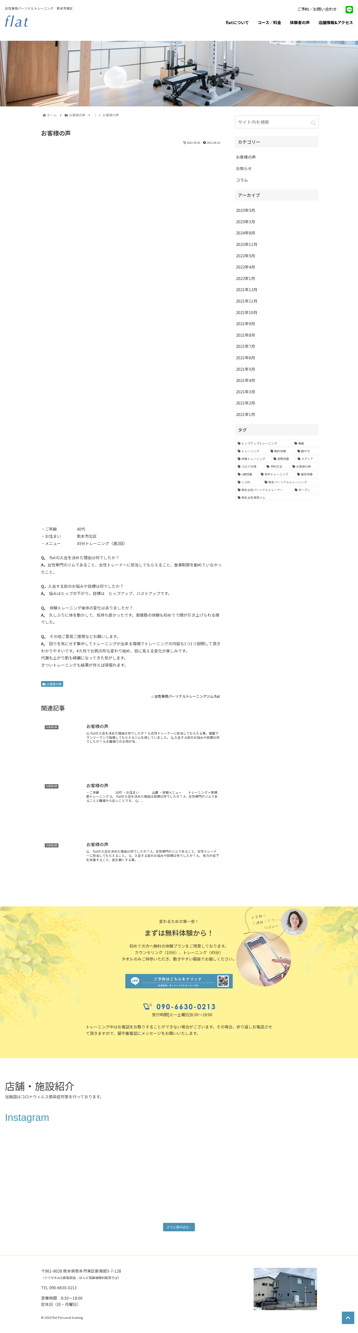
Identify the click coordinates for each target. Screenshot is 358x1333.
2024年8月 (245, 233)
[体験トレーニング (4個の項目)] (252, 458)
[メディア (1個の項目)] (306, 458)
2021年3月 (245, 392)
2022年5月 (245, 256)
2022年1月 (245, 278)
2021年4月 (245, 380)
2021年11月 (246, 301)
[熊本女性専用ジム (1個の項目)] (276, 497)
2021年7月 (245, 346)
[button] (313, 123)
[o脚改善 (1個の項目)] (246, 474)
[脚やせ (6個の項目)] (306, 451)
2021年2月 (245, 403)
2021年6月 (245, 358)
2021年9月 (245, 323)
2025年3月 (245, 222)
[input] (276, 122)
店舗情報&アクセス (335, 22)
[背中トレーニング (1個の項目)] (276, 474)
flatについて (237, 22)
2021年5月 (245, 369)
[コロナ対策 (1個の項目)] (249, 466)
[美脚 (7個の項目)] (305, 443)
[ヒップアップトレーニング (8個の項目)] (263, 443)
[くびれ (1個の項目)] (248, 482)
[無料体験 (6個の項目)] (281, 451)
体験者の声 (300, 22)
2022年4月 (245, 267)
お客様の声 (52, 684)
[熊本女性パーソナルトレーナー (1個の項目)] (263, 489)
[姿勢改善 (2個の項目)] (282, 458)
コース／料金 (269, 22)
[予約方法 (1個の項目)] (276, 466)
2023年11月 (246, 244)
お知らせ (244, 168)
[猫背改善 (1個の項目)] (306, 474)
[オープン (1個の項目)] (305, 489)
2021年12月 (246, 289)
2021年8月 (245, 335)
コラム (242, 180)
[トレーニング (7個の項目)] (251, 451)
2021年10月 (246, 312)
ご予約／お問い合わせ (317, 9)
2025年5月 (245, 210)
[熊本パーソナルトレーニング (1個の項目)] (290, 482)
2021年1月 (245, 414)
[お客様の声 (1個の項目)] (304, 466)
